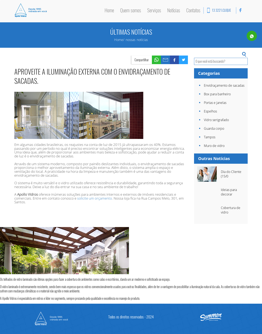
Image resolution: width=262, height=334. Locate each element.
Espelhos (210, 111)
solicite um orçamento (94, 198)
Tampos (209, 137)
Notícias (173, 10)
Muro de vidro (214, 145)
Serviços (154, 10)
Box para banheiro (217, 94)
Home (109, 10)
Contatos (193, 10)
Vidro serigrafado (216, 120)
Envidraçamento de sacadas (224, 85)
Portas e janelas (215, 102)
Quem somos (130, 10)
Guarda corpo (214, 128)
